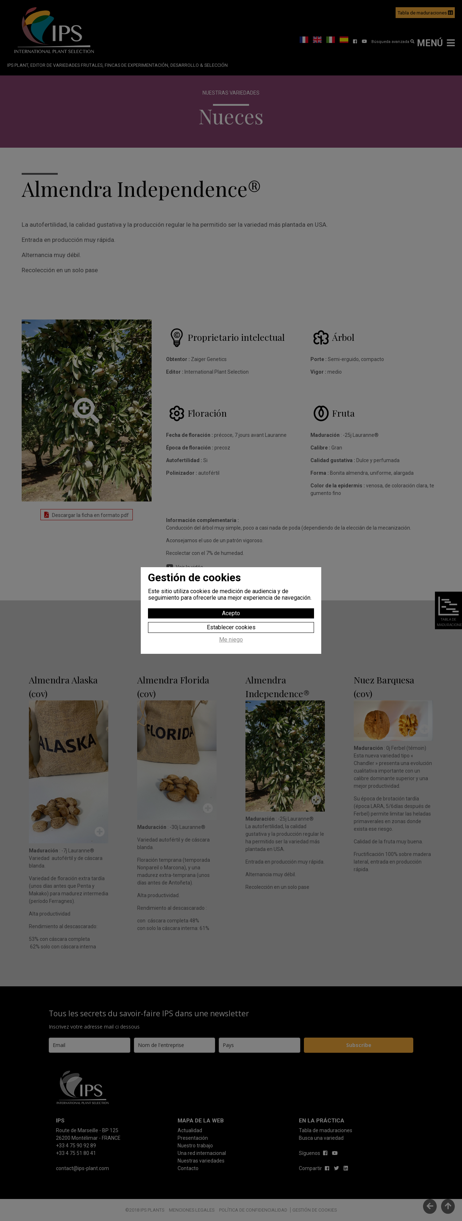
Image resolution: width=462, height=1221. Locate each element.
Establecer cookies (231, 627)
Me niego (231, 639)
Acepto (231, 613)
